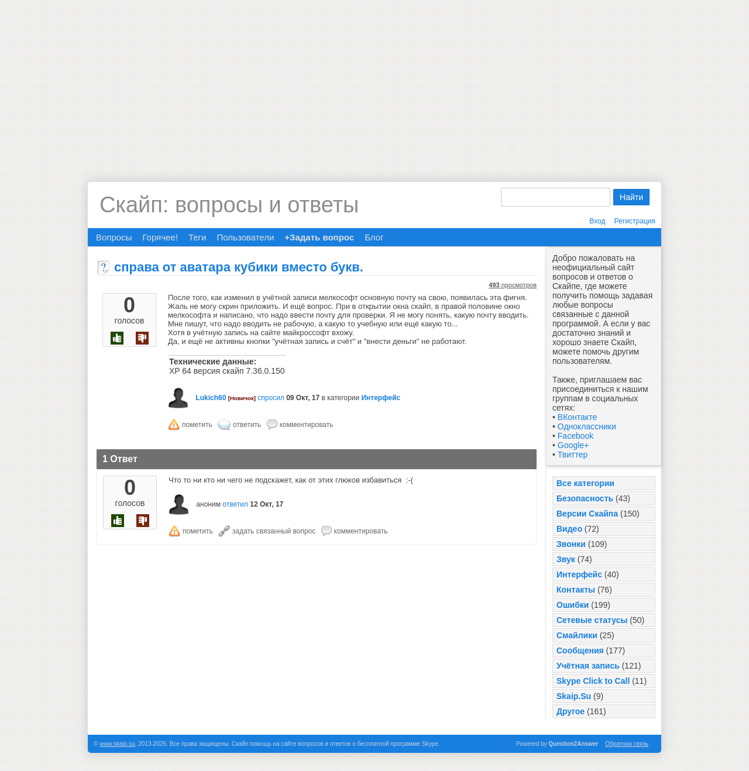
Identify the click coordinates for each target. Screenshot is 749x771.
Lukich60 (210, 398)
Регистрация (634, 221)
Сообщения (580, 650)
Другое (570, 711)
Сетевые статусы (591, 620)
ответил (235, 504)
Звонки (571, 544)
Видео (569, 528)
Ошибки (572, 605)
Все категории (585, 483)
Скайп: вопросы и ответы (229, 204)
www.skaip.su (117, 744)
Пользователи (245, 237)
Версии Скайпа (587, 513)
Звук (565, 559)
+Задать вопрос (319, 237)
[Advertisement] (374, 82)
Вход (597, 221)
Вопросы (114, 237)
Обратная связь (626, 744)
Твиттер (572, 454)
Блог (374, 237)
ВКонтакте (577, 417)
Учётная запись (588, 665)
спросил (270, 398)
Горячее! (159, 237)
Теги (197, 237)
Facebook (575, 435)
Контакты (575, 589)
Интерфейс (579, 574)
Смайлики (576, 635)
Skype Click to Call (593, 681)
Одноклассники (587, 426)
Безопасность (584, 498)
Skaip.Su (573, 696)
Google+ (573, 445)
